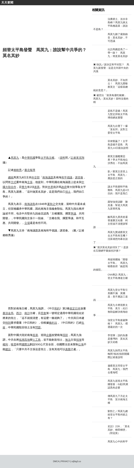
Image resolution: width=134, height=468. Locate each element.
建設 (8, 349)
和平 (64, 177)
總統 (11, 177)
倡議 (69, 177)
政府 (64, 187)
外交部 (35, 177)
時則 (8, 322)
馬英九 (15, 157)
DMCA (56, 461)
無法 (68, 339)
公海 (81, 344)
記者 (73, 157)
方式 (13, 182)
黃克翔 (80, 157)
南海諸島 (29, 204)
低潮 (21, 339)
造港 (35, 335)
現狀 (65, 335)
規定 (72, 308)
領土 (68, 191)
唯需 (13, 344)
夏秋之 (51, 204)
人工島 (37, 339)
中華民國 (29, 157)
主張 (30, 182)
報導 (32, 170)
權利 (5, 344)
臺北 (27, 170)
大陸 (8, 187)
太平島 (45, 157)
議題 (50, 177)
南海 (45, 177)
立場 (27, 223)
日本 (77, 308)
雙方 (24, 187)
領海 (79, 339)
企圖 (49, 335)
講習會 (79, 177)
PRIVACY (65, 461)
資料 (62, 157)
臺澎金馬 (8, 313)
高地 (27, 339)
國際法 (26, 344)
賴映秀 (17, 170)
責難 (68, 349)
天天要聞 (7, 2)
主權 (51, 157)
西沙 (19, 313)
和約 (57, 308)
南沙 (27, 313)
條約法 (53, 322)
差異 (37, 187)
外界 (50, 187)
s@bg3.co (76, 461)
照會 (43, 313)
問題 (38, 327)
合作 (13, 187)
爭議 (73, 213)
